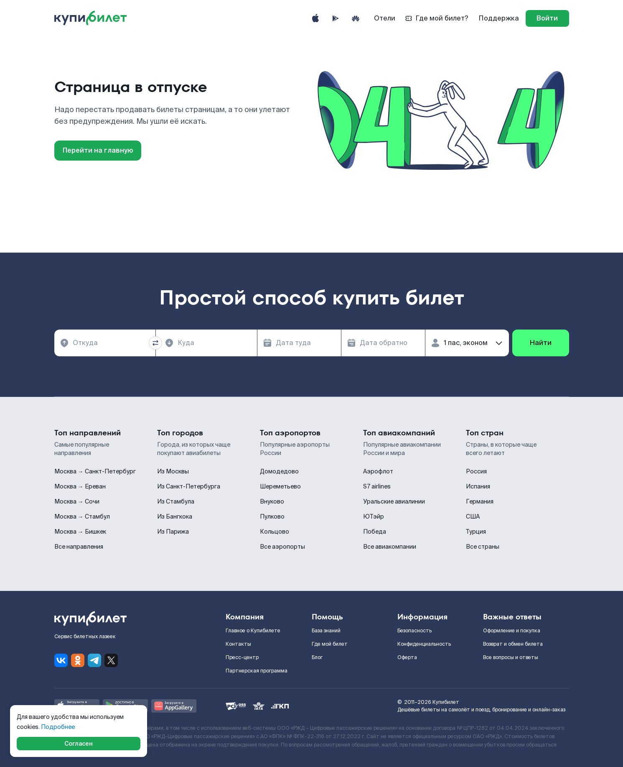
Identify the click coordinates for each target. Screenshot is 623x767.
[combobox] (104, 343)
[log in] (547, 18)
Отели (384, 18)
